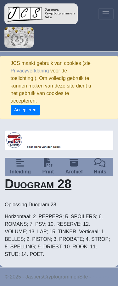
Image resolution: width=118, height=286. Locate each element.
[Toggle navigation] (106, 13)
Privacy (101, 276)
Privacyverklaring (30, 70)
